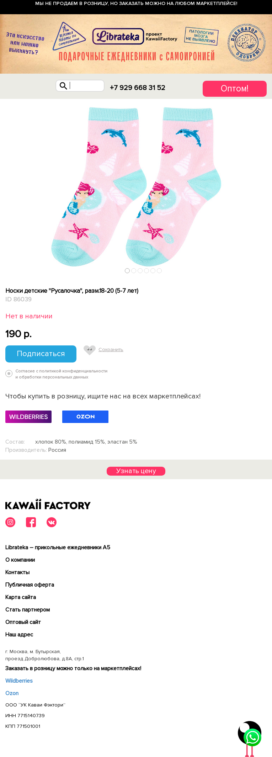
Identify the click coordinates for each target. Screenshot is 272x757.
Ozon (11, 693)
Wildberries (19, 680)
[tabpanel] (136, 188)
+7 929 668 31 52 (137, 88)
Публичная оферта (29, 584)
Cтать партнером (27, 609)
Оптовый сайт (23, 622)
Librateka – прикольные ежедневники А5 (57, 547)
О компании (20, 559)
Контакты (17, 572)
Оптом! (235, 88)
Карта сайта (20, 597)
